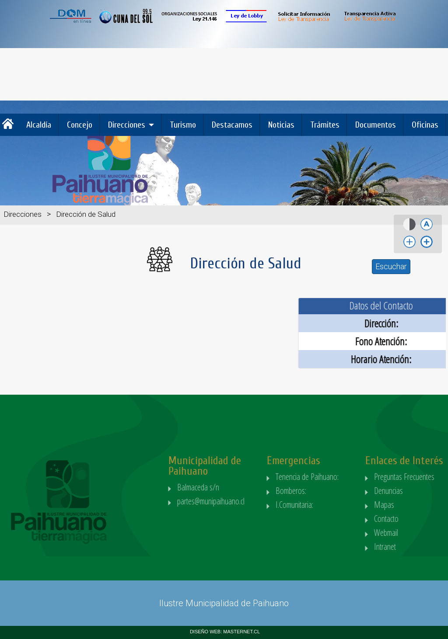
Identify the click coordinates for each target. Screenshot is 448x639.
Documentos (375, 125)
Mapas (404, 505)
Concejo (79, 125)
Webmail (406, 532)
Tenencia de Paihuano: (328, 477)
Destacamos (232, 125)
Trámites (325, 125)
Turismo (183, 125)
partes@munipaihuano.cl (231, 501)
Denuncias (408, 491)
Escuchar (391, 266)
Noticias (281, 125)
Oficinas (425, 125)
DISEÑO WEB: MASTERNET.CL (225, 631)
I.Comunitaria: (316, 505)
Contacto (406, 518)
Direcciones (126, 125)
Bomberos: (312, 491)
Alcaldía (38, 125)
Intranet (405, 546)
